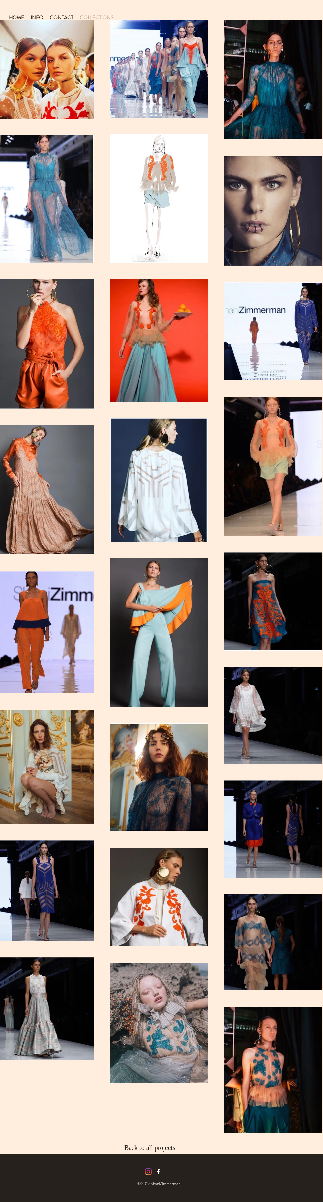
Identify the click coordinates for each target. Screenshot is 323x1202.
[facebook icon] (158, 1171)
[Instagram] (148, 1171)
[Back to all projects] (155, 1147)
